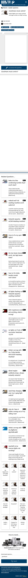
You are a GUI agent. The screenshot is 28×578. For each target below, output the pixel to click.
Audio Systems (13, 8)
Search (14, 561)
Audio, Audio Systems (17, 27)
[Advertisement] (14, 49)
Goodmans (5, 27)
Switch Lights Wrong (8, 30)
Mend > (4, 8)
